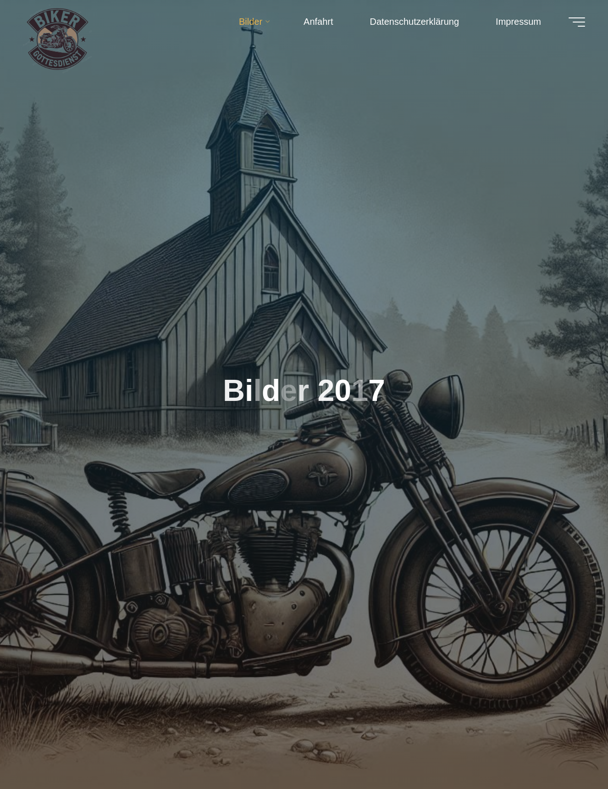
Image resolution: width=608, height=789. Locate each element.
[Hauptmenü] (577, 22)
